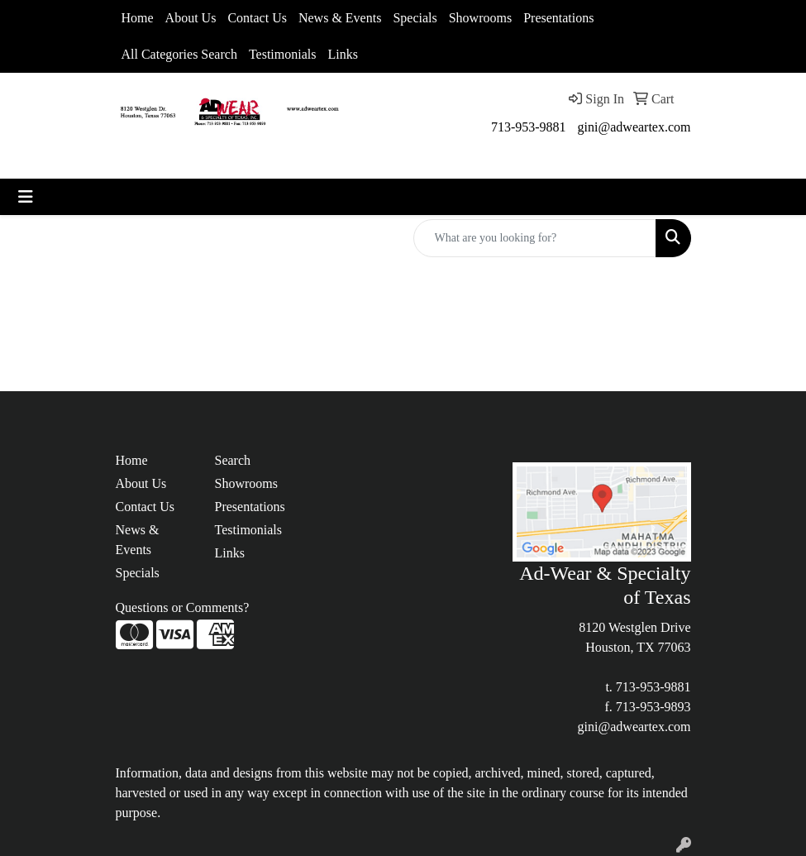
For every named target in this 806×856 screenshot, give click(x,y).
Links (342, 54)
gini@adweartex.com (634, 127)
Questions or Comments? (183, 607)
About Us (191, 18)
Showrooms (480, 18)
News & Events (339, 18)
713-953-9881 (528, 127)
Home (138, 18)
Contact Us (257, 18)
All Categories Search (179, 54)
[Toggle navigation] (25, 196)
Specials (414, 18)
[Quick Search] (534, 238)
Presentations (558, 18)
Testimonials (283, 54)
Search (233, 460)
